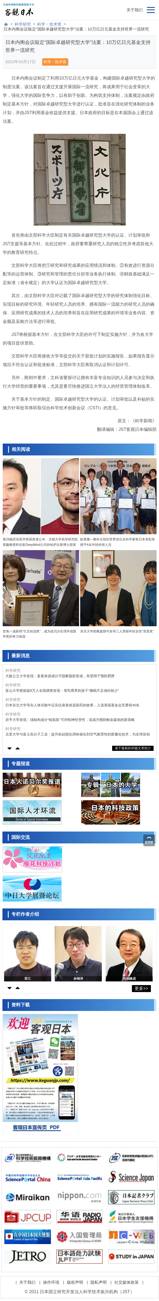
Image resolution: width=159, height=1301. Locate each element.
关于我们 (134, 10)
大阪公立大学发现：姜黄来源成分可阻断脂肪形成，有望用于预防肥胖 (60, 676)
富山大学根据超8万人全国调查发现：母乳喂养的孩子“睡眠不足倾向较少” (62, 691)
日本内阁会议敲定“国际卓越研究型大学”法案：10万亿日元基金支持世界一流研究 (76, 29)
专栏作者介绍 (25, 914)
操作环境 (51, 1282)
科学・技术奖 (49, 24)
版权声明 (75, 1282)
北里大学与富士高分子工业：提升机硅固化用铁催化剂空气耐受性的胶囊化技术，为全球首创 (77, 734)
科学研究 (23, 24)
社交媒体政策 (126, 1282)
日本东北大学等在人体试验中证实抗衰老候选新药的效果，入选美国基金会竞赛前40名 (72, 705)
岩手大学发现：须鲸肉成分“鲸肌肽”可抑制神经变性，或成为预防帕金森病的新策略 (70, 720)
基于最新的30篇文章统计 (133, 748)
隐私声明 (98, 1282)
